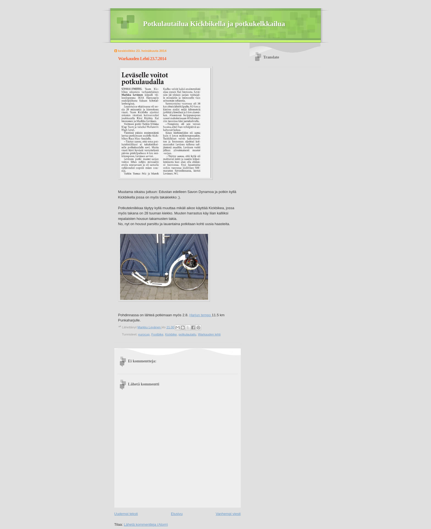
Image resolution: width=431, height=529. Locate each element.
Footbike (157, 334)
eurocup (144, 334)
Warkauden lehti (209, 334)
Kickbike (171, 334)
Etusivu (177, 514)
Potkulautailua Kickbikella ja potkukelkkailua (214, 24)
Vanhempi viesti (228, 514)
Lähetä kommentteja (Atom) (146, 524)
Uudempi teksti (126, 514)
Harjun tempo (200, 315)
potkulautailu (187, 334)
